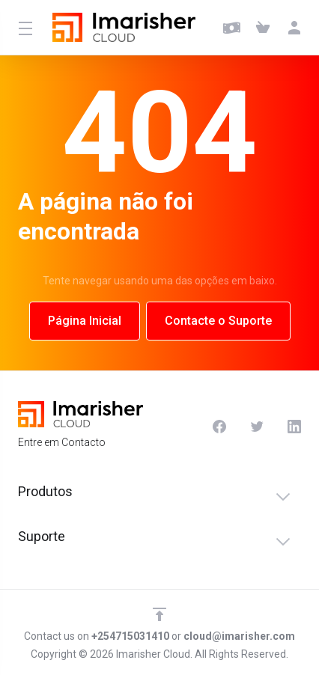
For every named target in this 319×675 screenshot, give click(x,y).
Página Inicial (84, 321)
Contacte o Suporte (218, 321)
